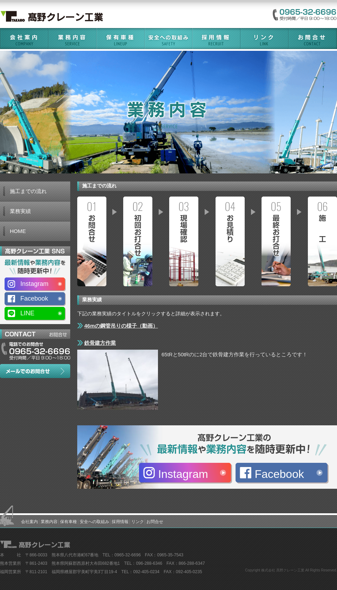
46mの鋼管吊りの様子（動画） (121, 326)
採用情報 (120, 521)
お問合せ (154, 521)
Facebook (279, 474)
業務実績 (20, 211)
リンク (137, 521)
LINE (27, 313)
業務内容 (49, 521)
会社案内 (29, 521)
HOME (18, 231)
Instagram (183, 474)
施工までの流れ (28, 191)
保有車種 (68, 521)
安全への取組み (94, 521)
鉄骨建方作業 (100, 343)
